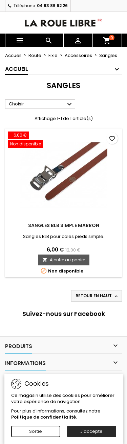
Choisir (41, 104)
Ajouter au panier (63, 260)
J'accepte (91, 431)
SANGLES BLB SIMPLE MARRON (63, 225)
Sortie (35, 431)
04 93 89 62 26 (52, 5)
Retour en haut (97, 296)
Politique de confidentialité (43, 417)
